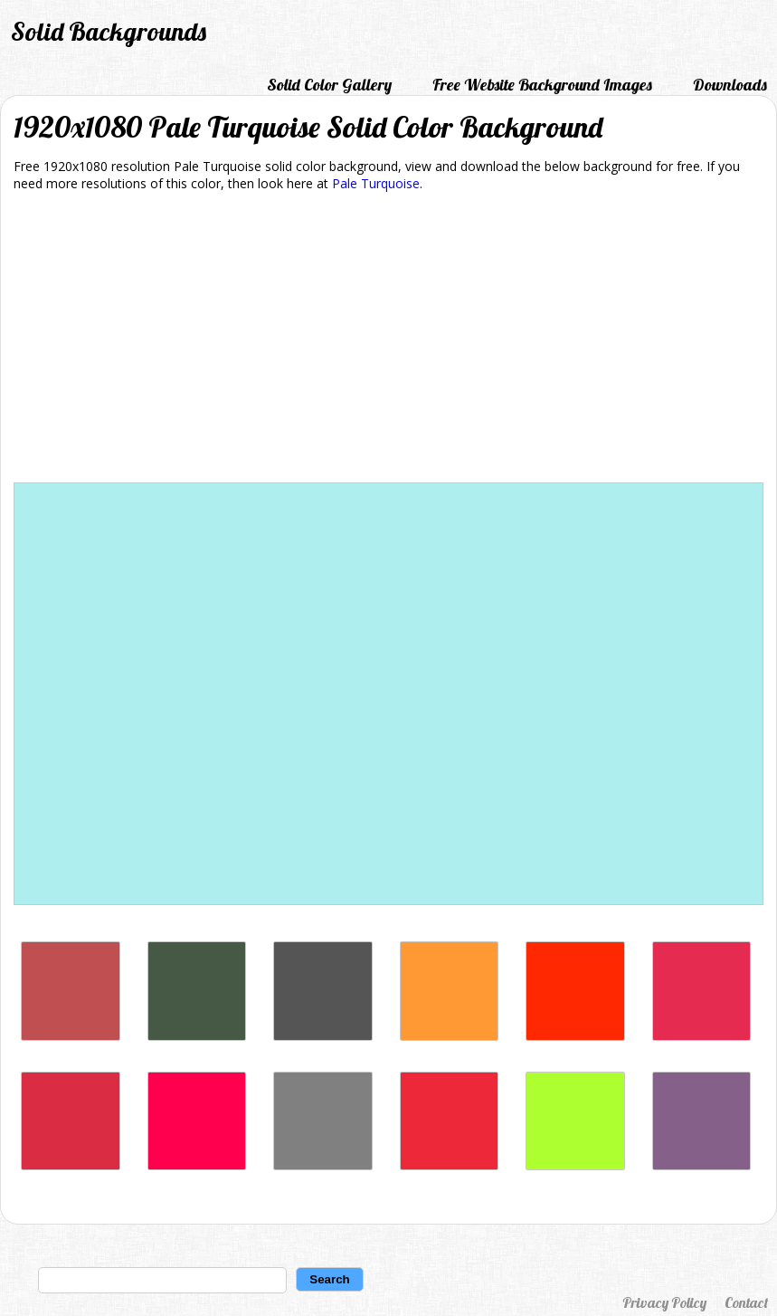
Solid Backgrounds (108, 31)
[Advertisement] (388, 340)
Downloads (730, 84)
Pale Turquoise (376, 183)
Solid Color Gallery (329, 84)
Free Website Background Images (542, 84)
